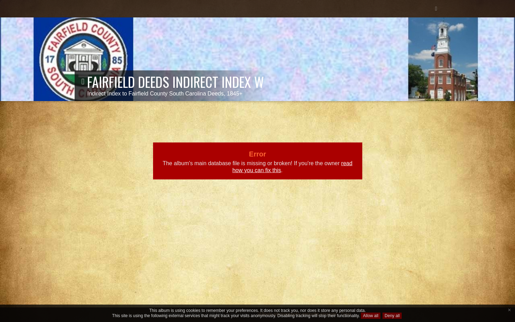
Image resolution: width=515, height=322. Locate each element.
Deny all (392, 315)
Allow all (370, 315)
